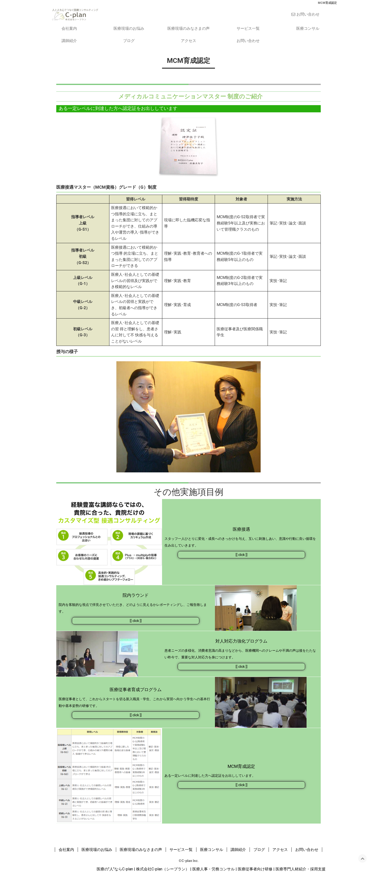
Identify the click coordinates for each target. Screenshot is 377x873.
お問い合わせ (308, 14)
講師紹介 (69, 40)
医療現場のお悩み (128, 28)
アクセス (188, 40)
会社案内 (69, 28)
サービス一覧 (248, 28)
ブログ (129, 40)
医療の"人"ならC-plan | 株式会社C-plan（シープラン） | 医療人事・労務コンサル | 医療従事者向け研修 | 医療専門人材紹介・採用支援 (211, 869)
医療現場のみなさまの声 (188, 28)
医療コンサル (307, 28)
